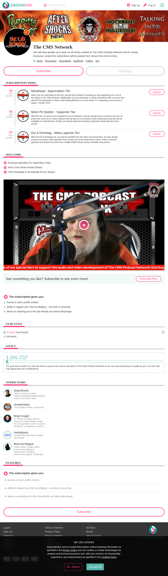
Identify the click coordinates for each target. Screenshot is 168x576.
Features (8, 535)
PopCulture (51, 61)
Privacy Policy (52, 531)
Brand (89, 531)
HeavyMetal (65, 61)
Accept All (95, 566)
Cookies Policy (109, 557)
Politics (89, 61)
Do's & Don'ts (93, 535)
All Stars (90, 527)
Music (40, 61)
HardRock (78, 61)
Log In (6, 527)
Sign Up (7, 531)
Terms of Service (54, 527)
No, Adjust (73, 566)
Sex (97, 61)
